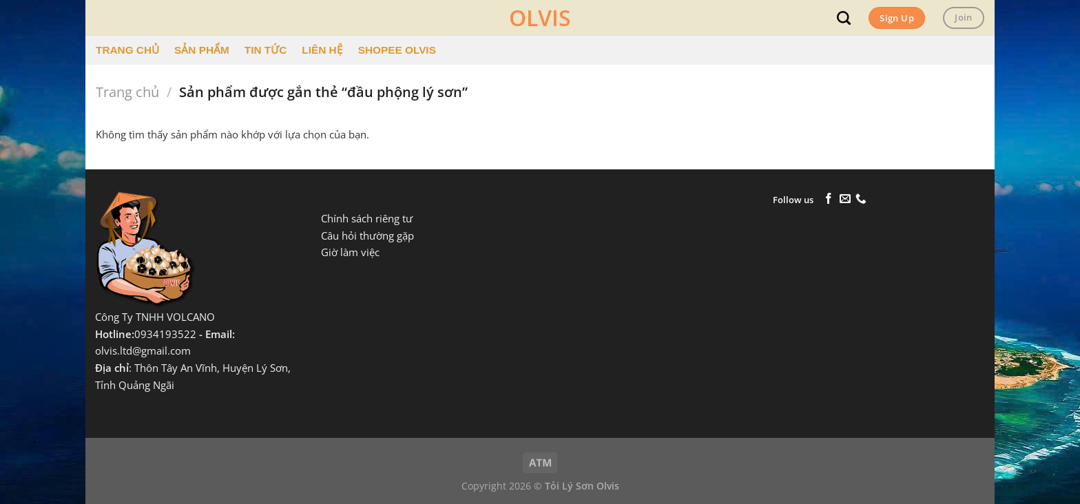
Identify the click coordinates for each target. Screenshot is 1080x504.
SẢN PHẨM (201, 50)
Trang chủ (127, 92)
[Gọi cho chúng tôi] (860, 199)
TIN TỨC (266, 50)
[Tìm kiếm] (844, 18)
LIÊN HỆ (322, 50)
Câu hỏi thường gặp (367, 236)
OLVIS (540, 18)
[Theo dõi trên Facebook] (828, 199)
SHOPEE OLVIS (397, 50)
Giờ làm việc (350, 252)
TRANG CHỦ (127, 50)
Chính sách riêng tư (367, 218)
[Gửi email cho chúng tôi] (845, 199)
